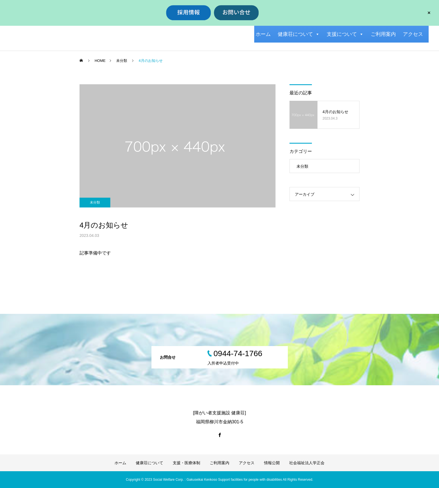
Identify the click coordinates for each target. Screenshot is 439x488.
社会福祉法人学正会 (306, 463)
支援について (345, 34)
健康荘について (299, 34)
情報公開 (272, 463)
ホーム (263, 34)
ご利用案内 (383, 34)
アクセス (413, 34)
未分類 (95, 202)
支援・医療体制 (186, 463)
